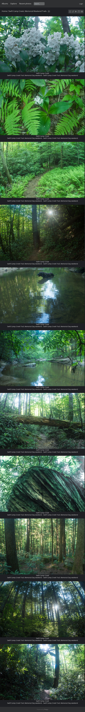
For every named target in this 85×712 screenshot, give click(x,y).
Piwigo (46, 709)
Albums (5, 3)
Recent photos (25, 3)
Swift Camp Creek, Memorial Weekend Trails (28, 11)
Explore (14, 3)
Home (4, 11)
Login (81, 4)
